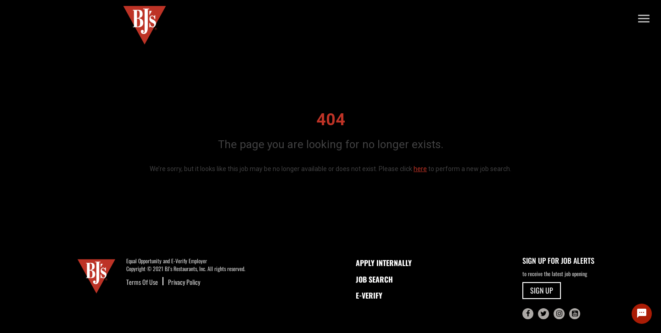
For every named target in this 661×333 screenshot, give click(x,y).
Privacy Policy (184, 282)
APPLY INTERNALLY (384, 262)
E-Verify (369, 295)
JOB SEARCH (374, 279)
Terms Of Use (142, 282)
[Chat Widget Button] (642, 314)
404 (330, 119)
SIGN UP (541, 290)
